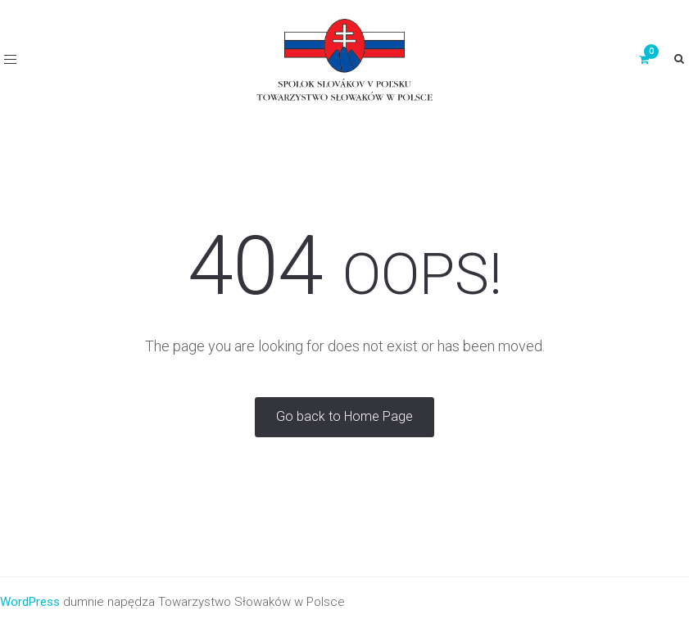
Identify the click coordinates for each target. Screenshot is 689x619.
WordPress (30, 601)
